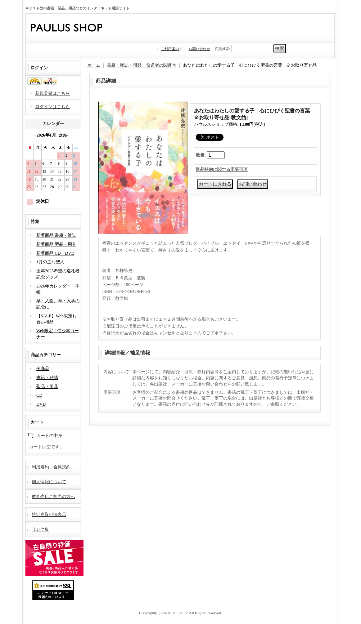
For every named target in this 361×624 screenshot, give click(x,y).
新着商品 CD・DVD (55, 253)
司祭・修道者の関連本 (154, 65)
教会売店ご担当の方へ (53, 496)
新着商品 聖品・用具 (56, 244)
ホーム (93, 65)
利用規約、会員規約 (51, 466)
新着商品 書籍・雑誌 (56, 235)
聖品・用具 (47, 386)
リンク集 (40, 529)
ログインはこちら (52, 106)
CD (39, 395)
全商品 (42, 368)
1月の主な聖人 (50, 261)
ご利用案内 (170, 49)
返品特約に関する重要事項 (222, 169)
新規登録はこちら (52, 93)
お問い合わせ (199, 49)
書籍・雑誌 (47, 377)
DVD (41, 404)
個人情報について (49, 481)
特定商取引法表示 (49, 514)
